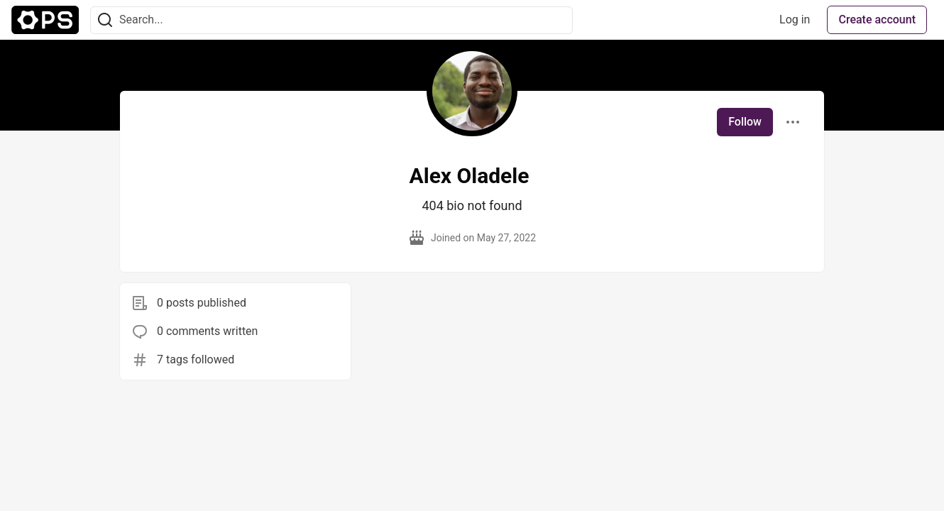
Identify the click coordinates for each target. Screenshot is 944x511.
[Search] (105, 20)
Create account (877, 19)
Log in (794, 19)
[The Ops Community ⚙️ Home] (45, 20)
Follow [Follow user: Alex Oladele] (745, 121)
